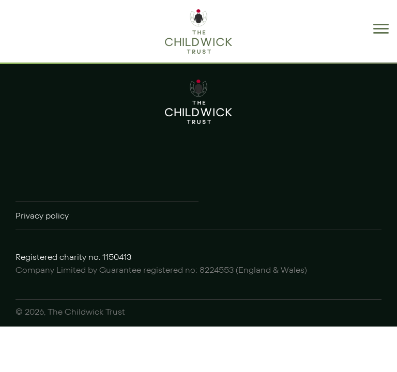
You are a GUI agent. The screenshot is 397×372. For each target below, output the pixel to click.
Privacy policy (42, 216)
